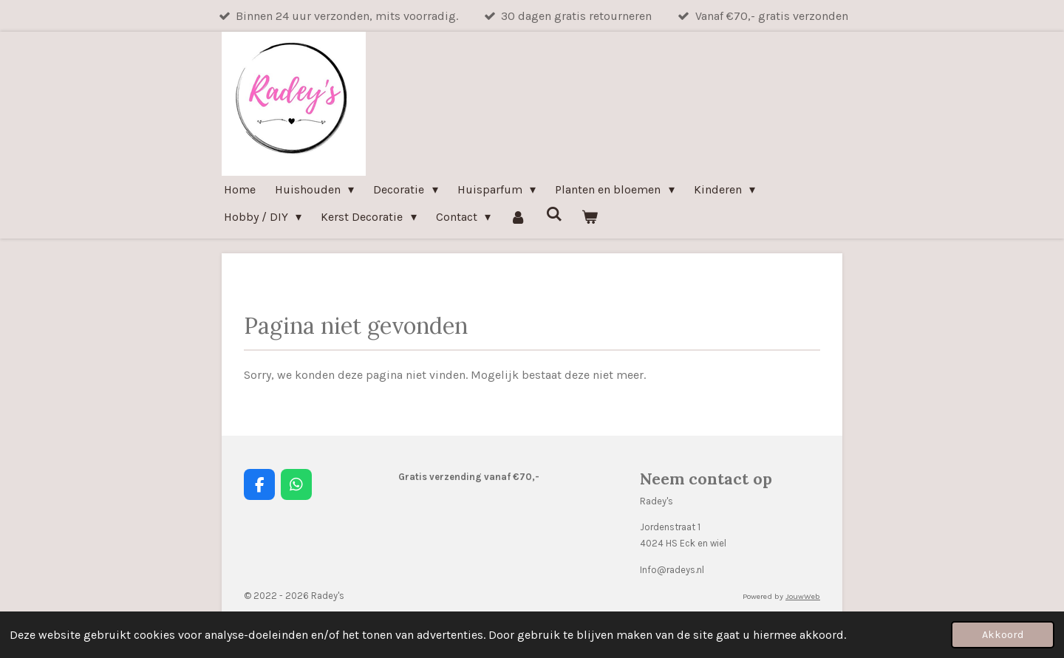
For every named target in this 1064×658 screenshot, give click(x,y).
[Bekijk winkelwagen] (589, 216)
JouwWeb (802, 596)
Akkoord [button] (1002, 634)
